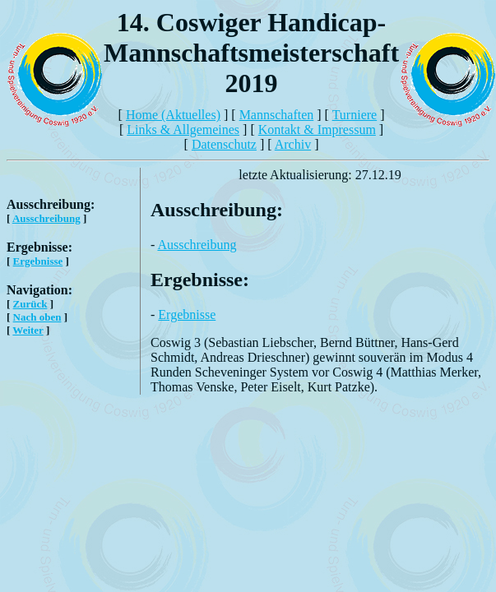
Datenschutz (224, 144)
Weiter (27, 330)
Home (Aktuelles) (173, 115)
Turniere (355, 115)
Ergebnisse (38, 261)
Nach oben (37, 317)
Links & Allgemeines (183, 129)
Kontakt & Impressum (317, 129)
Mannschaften (276, 115)
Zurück (30, 304)
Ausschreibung (46, 218)
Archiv (293, 144)
